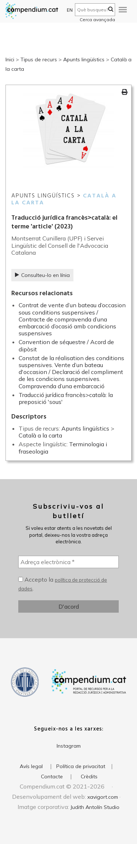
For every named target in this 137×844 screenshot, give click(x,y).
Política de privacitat (80, 766)
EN (70, 10)
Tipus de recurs (38, 59)
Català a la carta (40, 435)
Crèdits (89, 776)
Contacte (52, 776)
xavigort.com (102, 797)
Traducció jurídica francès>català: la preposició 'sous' (66, 398)
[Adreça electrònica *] (68, 562)
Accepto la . (62, 584)
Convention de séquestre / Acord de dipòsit (66, 345)
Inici (9, 59)
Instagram (69, 746)
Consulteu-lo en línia (42, 275)
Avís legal (31, 766)
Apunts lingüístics (83, 59)
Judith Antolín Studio (95, 807)
